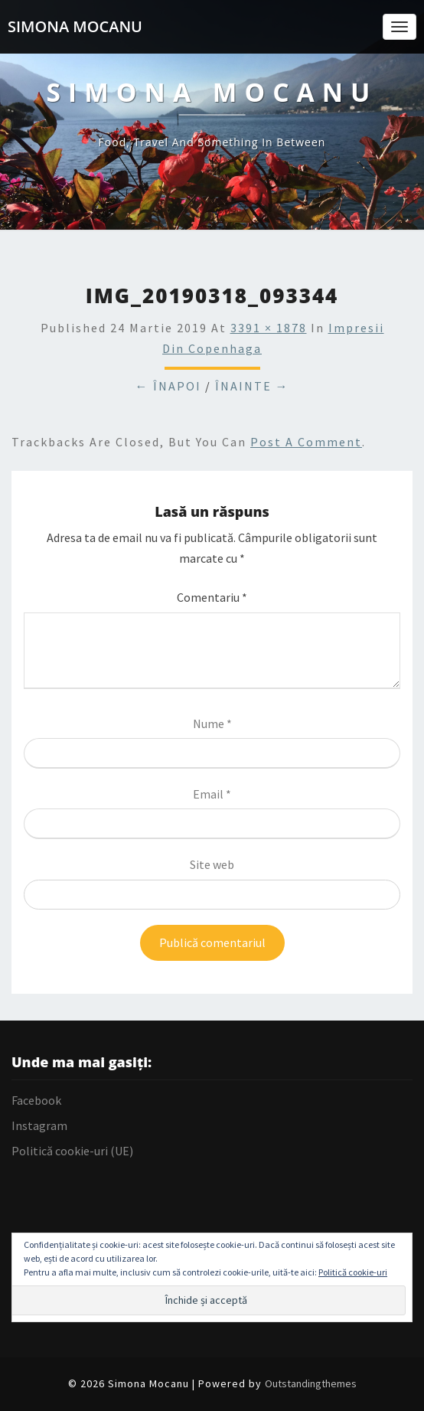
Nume (212, 723)
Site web (212, 864)
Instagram (39, 1125)
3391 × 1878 (268, 327)
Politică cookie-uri (352, 1272)
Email (212, 794)
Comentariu (212, 597)
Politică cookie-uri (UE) (72, 1150)
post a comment (306, 441)
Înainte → (252, 386)
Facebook (36, 1100)
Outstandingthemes (311, 1383)
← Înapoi (168, 386)
